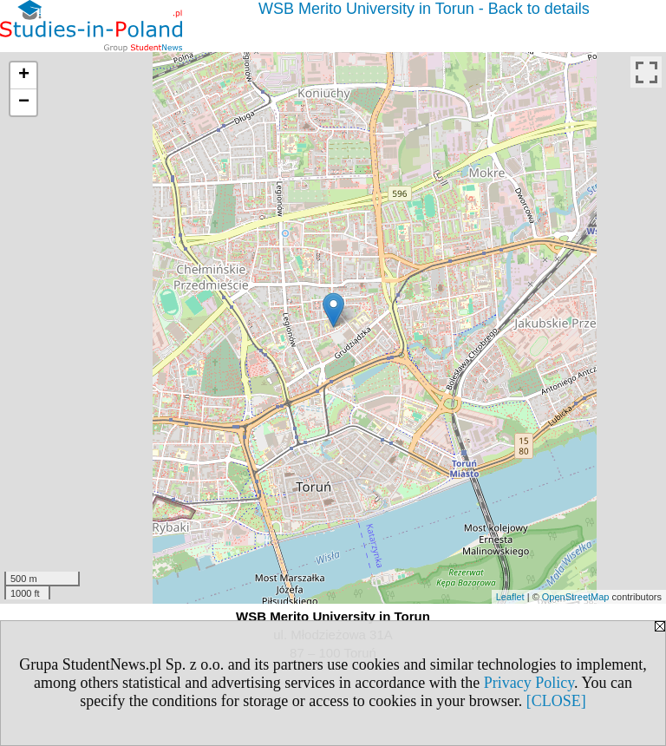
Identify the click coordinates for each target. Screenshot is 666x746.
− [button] (23, 102)
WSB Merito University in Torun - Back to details (424, 8)
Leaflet (510, 597)
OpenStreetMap (576, 597)
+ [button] (23, 75)
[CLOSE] (556, 701)
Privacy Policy (529, 682)
